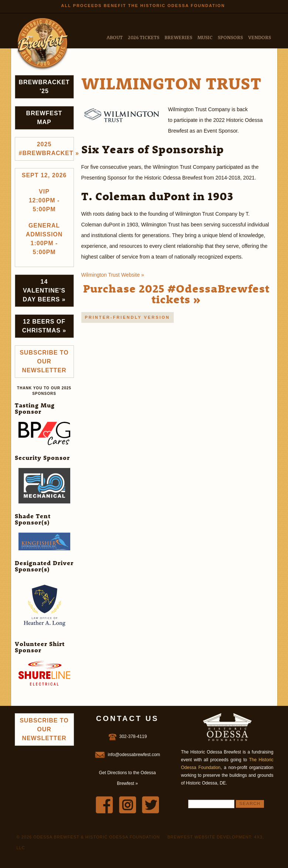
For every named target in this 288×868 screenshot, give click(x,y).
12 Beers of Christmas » (44, 326)
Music (205, 37)
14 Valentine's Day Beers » (44, 290)
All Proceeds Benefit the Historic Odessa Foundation (143, 5)
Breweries (178, 37)
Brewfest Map (44, 117)
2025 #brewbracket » (46, 148)
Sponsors (230, 37)
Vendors (259, 37)
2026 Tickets (143, 37)
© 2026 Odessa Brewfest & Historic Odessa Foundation (88, 837)
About (114, 37)
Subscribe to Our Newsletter (44, 361)
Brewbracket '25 (44, 86)
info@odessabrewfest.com (134, 754)
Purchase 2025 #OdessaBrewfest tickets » (176, 293)
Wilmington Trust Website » (112, 275)
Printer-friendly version (127, 317)
